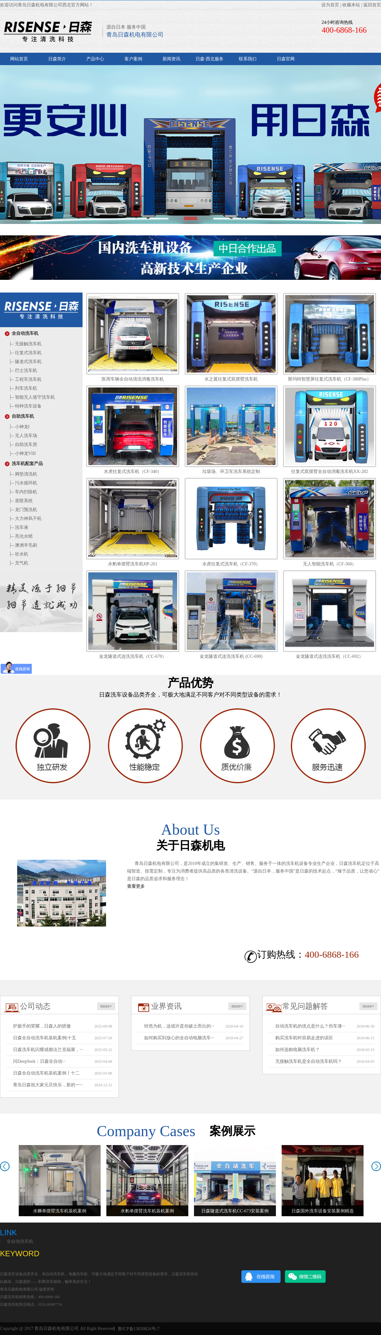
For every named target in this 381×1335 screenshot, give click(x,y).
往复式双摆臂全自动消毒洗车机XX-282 (329, 471)
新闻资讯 (171, 59)
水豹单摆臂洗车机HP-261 (132, 564)
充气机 (18, 563)
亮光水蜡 (20, 536)
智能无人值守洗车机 (31, 397)
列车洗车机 (22, 388)
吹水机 (18, 554)
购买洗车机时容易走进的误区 (304, 1037)
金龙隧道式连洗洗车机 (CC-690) (231, 656)
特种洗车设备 (25, 406)
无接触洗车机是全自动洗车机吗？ (308, 1061)
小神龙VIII (22, 453)
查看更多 (136, 886)
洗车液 (18, 527)
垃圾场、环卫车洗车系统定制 (231, 471)
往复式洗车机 (25, 352)
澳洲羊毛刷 (22, 545)
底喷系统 (20, 500)
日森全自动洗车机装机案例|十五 (44, 1037)
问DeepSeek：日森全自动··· (39, 1061)
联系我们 (248, 59)
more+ (106, 1006)
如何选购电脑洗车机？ (297, 1049)
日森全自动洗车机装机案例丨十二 (46, 1073)
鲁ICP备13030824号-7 (138, 1329)
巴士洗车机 (22, 370)
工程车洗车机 (25, 379)
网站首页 (19, 59)
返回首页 (372, 5)
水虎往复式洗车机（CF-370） (231, 564)
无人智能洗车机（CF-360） (330, 564)
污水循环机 (22, 483)
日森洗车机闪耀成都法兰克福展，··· (48, 1049)
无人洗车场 (22, 435)
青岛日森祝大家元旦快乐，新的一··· (48, 1084)
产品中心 (95, 59)
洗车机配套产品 (24, 463)
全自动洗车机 (21, 333)
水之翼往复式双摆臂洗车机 (231, 379)
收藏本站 (351, 5)
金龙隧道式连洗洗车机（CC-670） (132, 656)
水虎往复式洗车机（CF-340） (133, 471)
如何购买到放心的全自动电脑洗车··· (179, 1037)
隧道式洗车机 (25, 361)
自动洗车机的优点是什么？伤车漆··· (310, 1026)
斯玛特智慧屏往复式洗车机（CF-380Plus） (329, 379)
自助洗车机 (19, 416)
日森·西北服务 (210, 59)
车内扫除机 (22, 491)
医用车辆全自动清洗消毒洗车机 (133, 379)
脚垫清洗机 (22, 474)
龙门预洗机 (22, 509)
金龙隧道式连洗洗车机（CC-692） (329, 656)
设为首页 (330, 5)
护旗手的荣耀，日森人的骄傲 (42, 1026)
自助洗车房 (22, 444)
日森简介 (57, 59)
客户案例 (133, 59)
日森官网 (286, 59)
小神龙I (19, 426)
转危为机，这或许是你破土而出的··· (179, 1026)
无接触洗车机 (25, 343)
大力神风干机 (25, 518)
